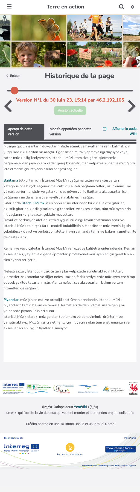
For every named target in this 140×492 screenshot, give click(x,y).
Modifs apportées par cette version (70, 131)
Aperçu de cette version (20, 131)
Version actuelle (70, 110)
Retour (13, 76)
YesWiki (80, 407)
